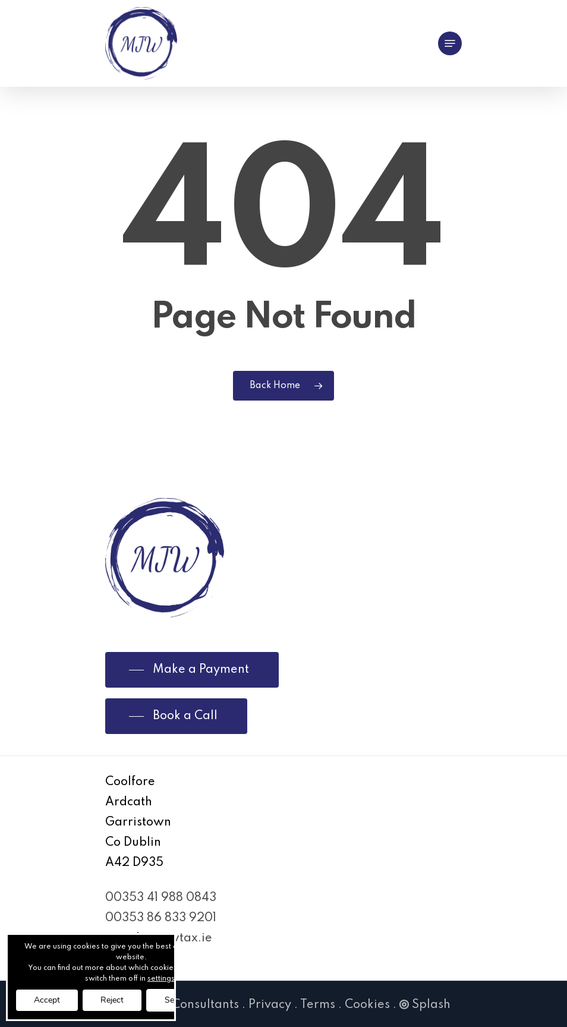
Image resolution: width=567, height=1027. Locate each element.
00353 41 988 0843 (160, 898)
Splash (425, 1005)
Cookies (367, 1005)
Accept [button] (47, 1000)
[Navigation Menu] (450, 43)
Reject (112, 1000)
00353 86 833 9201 (160, 918)
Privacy (269, 1005)
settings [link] (161, 978)
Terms (317, 1005)
